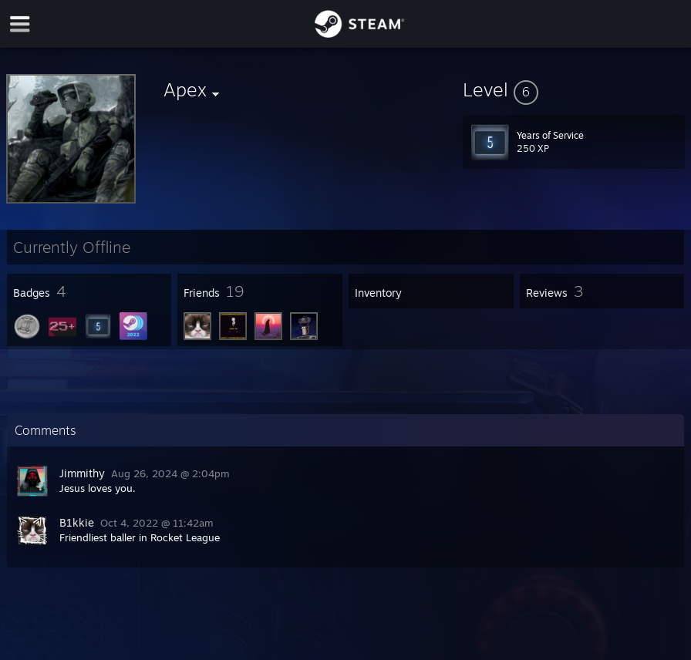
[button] (574, 89)
